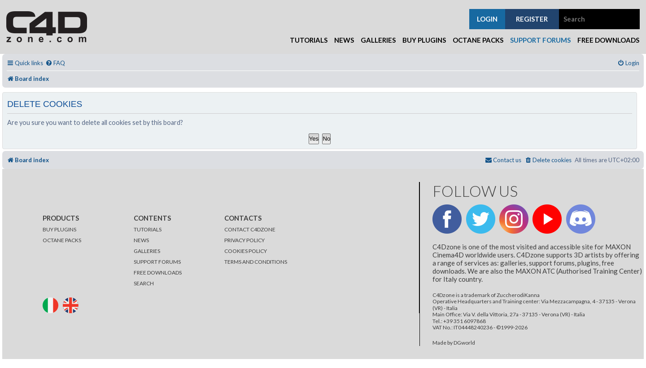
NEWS (141, 240)
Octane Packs (478, 40)
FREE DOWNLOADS (158, 272)
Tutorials (308, 40)
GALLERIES (147, 251)
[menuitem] (55, 63)
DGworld (464, 343)
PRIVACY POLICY (244, 240)
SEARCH (144, 283)
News (344, 40)
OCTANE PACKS (62, 240)
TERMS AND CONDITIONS (255, 261)
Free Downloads (608, 40)
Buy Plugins (424, 40)
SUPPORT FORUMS (157, 261)
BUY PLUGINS (59, 229)
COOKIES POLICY (245, 251)
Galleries (378, 40)
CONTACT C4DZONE (249, 229)
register (532, 19)
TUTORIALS (148, 229)
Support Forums (540, 40)
